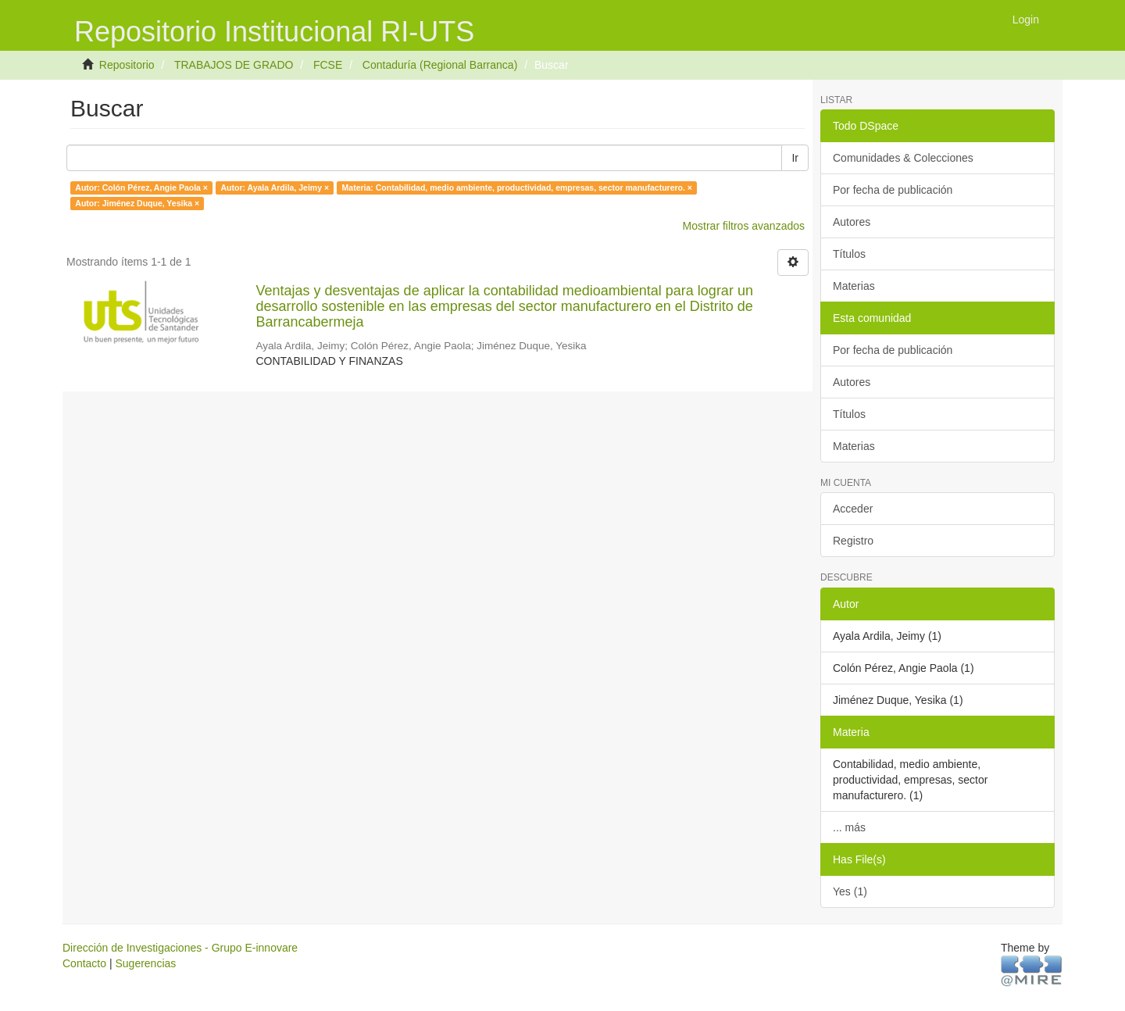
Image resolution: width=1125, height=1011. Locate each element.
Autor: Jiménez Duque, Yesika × (137, 203)
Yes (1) (850, 891)
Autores (851, 222)
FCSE (327, 65)
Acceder (853, 508)
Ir (794, 158)
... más (849, 827)
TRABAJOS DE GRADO (233, 65)
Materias (854, 286)
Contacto (84, 963)
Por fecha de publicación (892, 190)
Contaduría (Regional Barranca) (439, 65)
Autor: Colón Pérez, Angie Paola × (141, 187)
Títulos (849, 254)
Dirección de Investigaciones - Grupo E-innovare (180, 947)
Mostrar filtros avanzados (744, 226)
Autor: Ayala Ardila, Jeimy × (274, 187)
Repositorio (127, 65)
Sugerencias (145, 963)
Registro (853, 540)
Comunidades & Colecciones (903, 158)
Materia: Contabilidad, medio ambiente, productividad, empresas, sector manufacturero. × (517, 187)
